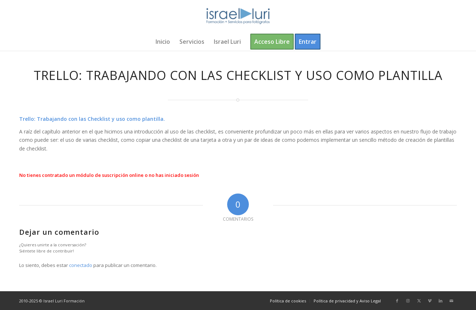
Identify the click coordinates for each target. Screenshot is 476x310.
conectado (80, 265)
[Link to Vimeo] (429, 300)
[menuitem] (163, 42)
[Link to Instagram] (408, 300)
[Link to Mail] (451, 300)
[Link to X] (418, 300)
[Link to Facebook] (397, 300)
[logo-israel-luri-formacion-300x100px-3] (238, 16)
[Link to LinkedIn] (440, 300)
